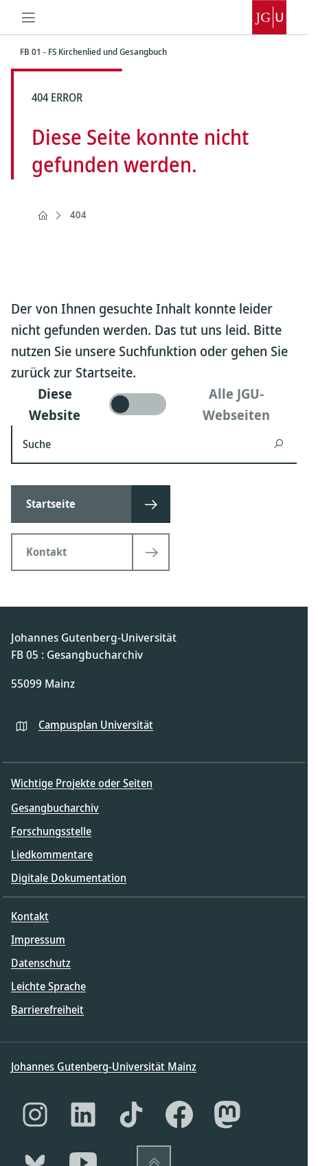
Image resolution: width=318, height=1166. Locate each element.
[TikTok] (131, 1114)
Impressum (38, 939)
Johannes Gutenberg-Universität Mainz (103, 1066)
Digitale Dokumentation (68, 877)
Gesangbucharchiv (55, 807)
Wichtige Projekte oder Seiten (81, 783)
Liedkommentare (52, 854)
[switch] (154, 404)
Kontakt (30, 916)
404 (78, 214)
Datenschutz (41, 962)
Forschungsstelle (51, 831)
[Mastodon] (227, 1114)
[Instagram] (35, 1114)
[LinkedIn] (83, 1114)
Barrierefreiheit (47, 1009)
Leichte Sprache (48, 986)
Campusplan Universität (95, 724)
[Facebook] (179, 1114)
